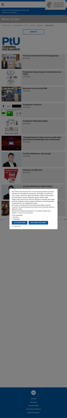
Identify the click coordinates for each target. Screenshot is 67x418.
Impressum (16, 226)
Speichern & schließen (38, 222)
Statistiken (16, 219)
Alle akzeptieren (19, 222)
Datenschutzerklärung (25, 213)
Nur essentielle (17, 215)
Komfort (15, 217)
